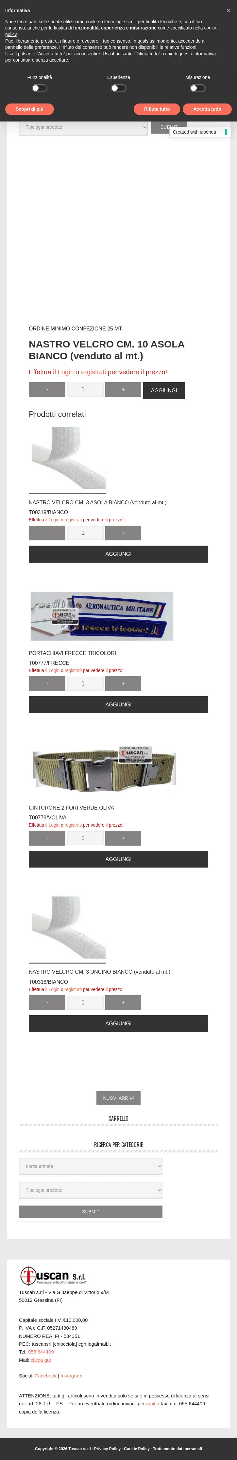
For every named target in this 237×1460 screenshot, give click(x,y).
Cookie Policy (137, 1449)
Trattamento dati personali (177, 1449)
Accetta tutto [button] (207, 109)
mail (150, 1403)
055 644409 (41, 1352)
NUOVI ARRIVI (118, 1098)
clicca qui (41, 1360)
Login (66, 372)
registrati (93, 372)
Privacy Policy (107, 1449)
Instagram (71, 1375)
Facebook (46, 1375)
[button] (228, 10)
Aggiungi (164, 390)
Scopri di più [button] (29, 109)
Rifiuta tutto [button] (157, 109)
